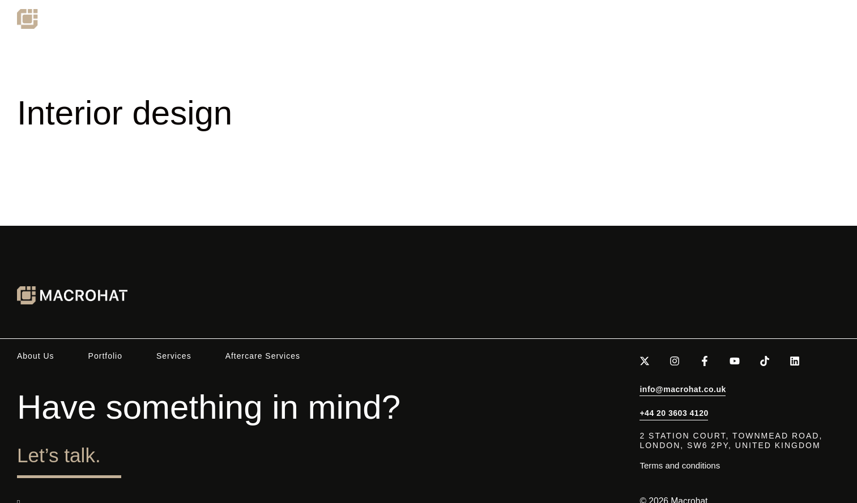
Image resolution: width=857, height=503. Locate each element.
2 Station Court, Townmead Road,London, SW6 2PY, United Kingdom (730, 440)
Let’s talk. (76, 452)
